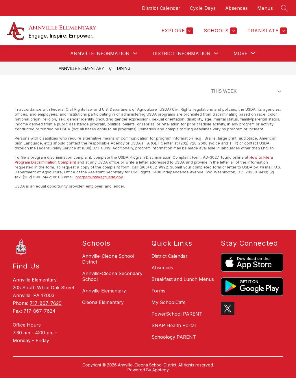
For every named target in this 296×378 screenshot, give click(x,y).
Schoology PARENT (173, 337)
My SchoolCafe (168, 302)
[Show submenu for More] (240, 53)
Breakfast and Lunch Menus (182, 279)
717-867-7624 (39, 311)
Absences (236, 8)
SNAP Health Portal (173, 325)
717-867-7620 (46, 303)
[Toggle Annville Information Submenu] (135, 54)
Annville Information (100, 53)
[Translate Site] (266, 30)
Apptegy (160, 369)
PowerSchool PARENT (176, 314)
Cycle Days (203, 8)
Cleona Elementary (103, 302)
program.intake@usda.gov (99, 177)
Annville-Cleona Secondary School (112, 276)
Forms (158, 291)
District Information (181, 53)
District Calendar (161, 8)
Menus (265, 8)
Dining (123, 68)
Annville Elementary (81, 68)
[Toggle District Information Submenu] (216, 54)
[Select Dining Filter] (245, 91)
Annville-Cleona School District (108, 259)
